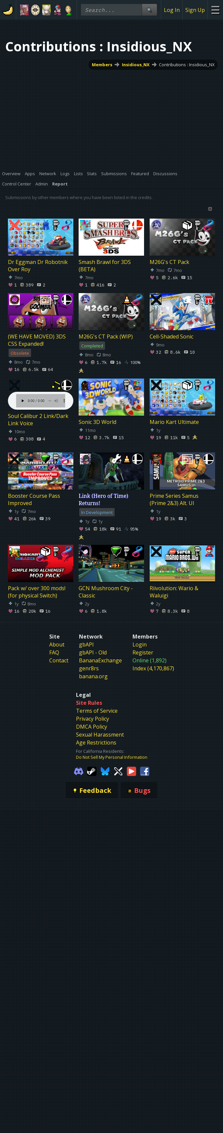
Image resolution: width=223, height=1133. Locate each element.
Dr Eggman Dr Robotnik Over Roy (38, 265)
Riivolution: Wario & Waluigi (174, 592)
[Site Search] (149, 10)
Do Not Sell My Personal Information (111, 762)
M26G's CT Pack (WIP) (106, 336)
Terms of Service (97, 716)
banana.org (93, 681)
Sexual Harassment (100, 740)
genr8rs (89, 673)
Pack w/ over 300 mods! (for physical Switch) (36, 592)
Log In (172, 10)
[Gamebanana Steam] (92, 776)
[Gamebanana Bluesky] (105, 776)
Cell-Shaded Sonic (171, 336)
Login (139, 649)
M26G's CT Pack (169, 262)
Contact (58, 665)
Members (102, 65)
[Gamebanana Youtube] (131, 776)
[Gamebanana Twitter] (118, 776)
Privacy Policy (92, 724)
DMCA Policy (91, 732)
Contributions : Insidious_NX (186, 65)
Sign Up (195, 10)
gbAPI (86, 649)
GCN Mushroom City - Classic (106, 592)
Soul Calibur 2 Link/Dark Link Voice (38, 419)
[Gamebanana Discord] (78, 776)
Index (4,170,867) (153, 673)
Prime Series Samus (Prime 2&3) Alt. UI (174, 499)
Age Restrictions (96, 747)
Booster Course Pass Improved (34, 499)
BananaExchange (100, 665)
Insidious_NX (136, 65)
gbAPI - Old (93, 657)
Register (142, 657)
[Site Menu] (215, 10)
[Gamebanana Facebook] (144, 776)
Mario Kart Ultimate (174, 421)
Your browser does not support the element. (40, 394)
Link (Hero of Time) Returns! (103, 499)
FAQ (54, 657)
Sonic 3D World (97, 421)
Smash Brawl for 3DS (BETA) (105, 265)
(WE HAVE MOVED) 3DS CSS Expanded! (37, 340)
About (56, 649)
